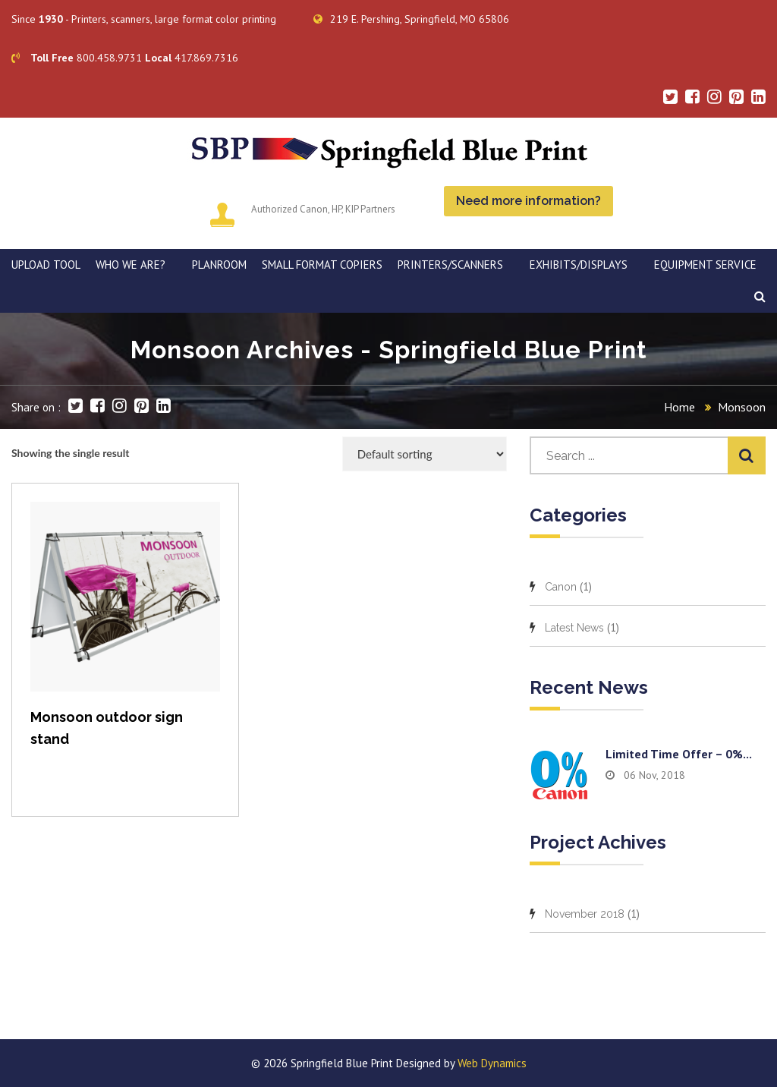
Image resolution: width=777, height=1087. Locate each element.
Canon (561, 587)
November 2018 (584, 914)
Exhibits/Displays (579, 264)
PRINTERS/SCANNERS (450, 264)
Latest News (574, 628)
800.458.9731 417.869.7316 (124, 58)
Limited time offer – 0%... (679, 753)
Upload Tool (45, 264)
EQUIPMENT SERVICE (705, 264)
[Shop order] (424, 453)
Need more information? (528, 201)
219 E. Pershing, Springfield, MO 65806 (411, 19)
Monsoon (742, 406)
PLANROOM (219, 264)
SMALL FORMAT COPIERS (322, 264)
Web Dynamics (492, 1063)
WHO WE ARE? (130, 264)
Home (679, 406)
